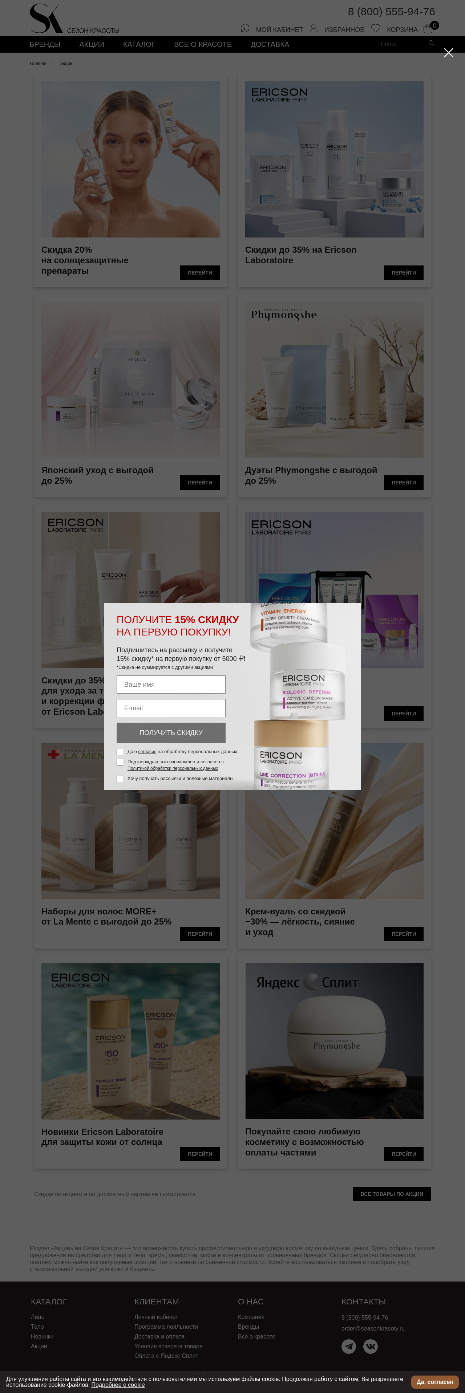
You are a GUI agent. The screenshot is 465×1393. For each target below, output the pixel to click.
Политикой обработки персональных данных (173, 768)
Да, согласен (435, 1382)
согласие (147, 751)
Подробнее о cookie (118, 1385)
